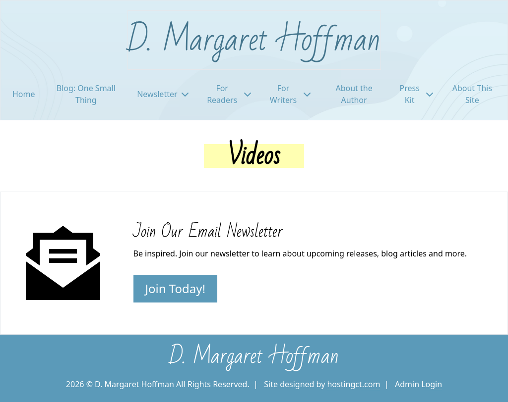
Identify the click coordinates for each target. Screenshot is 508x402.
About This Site (472, 94)
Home (23, 94)
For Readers (229, 94)
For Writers (290, 94)
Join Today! (175, 288)
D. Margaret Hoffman (254, 40)
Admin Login (418, 384)
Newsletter (162, 94)
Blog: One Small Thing (86, 94)
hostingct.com (353, 384)
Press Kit (416, 94)
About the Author (353, 94)
